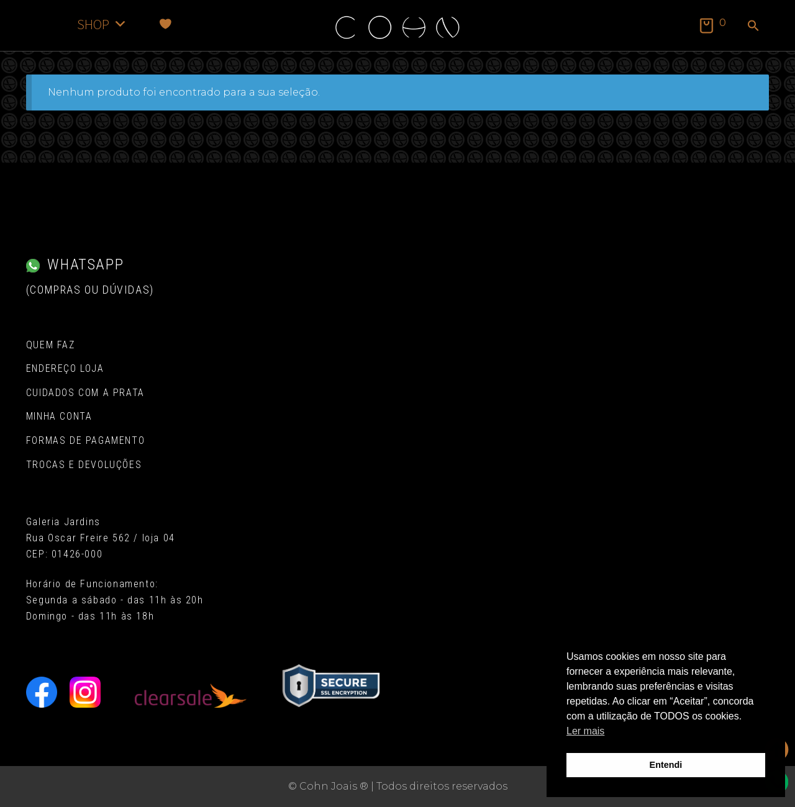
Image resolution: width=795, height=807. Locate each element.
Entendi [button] (666, 765)
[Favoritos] (165, 24)
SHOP (102, 24)
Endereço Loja (65, 368)
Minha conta (59, 416)
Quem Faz (50, 345)
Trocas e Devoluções (84, 465)
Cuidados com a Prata (85, 393)
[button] (753, 26)
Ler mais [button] (585, 731)
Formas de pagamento (85, 440)
